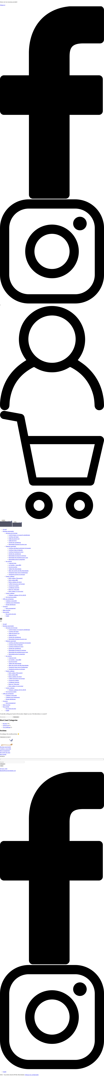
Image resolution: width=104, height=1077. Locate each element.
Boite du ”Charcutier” (14, 589)
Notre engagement (11, 608)
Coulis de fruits (12, 563)
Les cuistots (9, 561)
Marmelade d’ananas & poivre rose (18, 544)
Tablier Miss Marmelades (15, 569)
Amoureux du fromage (11, 533)
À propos (5, 606)
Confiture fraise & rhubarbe (16, 550)
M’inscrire (3, 763)
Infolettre (2, 756)
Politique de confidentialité (32, 1074)
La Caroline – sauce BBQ (15, 565)
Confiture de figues (14, 537)
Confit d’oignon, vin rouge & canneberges (19, 535)
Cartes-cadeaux (10, 593)
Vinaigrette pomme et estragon (17, 574)
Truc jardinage (6, 727)
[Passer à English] (7, 616)
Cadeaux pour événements (13, 602)
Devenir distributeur (11, 604)
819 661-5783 (3, 768)
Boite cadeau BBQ (13, 580)
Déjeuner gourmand (11, 546)
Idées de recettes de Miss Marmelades (19, 570)
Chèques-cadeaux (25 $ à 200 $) (17, 595)
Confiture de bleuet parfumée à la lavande (20, 548)
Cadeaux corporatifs (11, 601)
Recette (5, 723)
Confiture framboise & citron (16, 552)
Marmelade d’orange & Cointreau (17, 555)
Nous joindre (6, 612)
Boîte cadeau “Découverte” (16, 578)
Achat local (6, 725)
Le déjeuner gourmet (14, 587)
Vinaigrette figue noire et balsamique (18, 572)
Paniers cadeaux (10, 576)
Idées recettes (6, 610)
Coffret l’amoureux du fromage (17, 584)
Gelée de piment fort (14, 538)
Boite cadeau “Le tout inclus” (16, 591)
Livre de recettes (13, 567)
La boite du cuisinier (14, 585)
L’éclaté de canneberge (15, 542)
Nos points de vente (11, 614)
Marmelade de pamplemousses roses (18, 557)
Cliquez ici (2, 5)
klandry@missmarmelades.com (8, 770)
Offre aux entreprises (8, 599)
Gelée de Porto (13, 540)
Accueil (5, 529)
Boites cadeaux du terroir (15, 582)
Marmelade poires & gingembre (17, 559)
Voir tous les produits (11, 597)
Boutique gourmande (8, 531)
